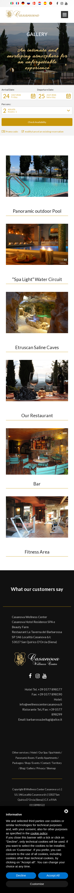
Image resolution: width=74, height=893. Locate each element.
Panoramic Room (25, 757)
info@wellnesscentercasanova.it (41, 704)
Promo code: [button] (10, 131)
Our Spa (42, 752)
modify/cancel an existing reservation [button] (43, 131)
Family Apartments (46, 757)
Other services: (20, 752)
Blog (22, 768)
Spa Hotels (55, 752)
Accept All (53, 875)
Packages (17, 763)
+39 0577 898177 (50, 689)
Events (35, 763)
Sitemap (51, 768)
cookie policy (38, 833)
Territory (57, 763)
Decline (21, 875)
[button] (19, 96)
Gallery (31, 768)
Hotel (34, 752)
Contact (45, 763)
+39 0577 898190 (50, 694)
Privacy (41, 768)
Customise (37, 884)
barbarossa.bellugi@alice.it (44, 719)
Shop (27, 763)
